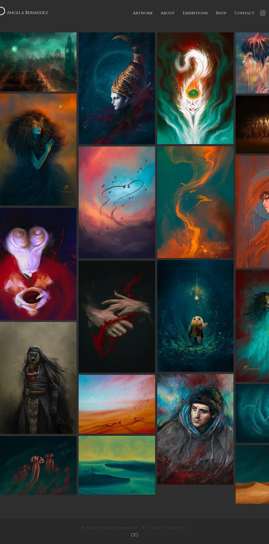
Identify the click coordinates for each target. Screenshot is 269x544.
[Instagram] (262, 12)
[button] (143, 13)
